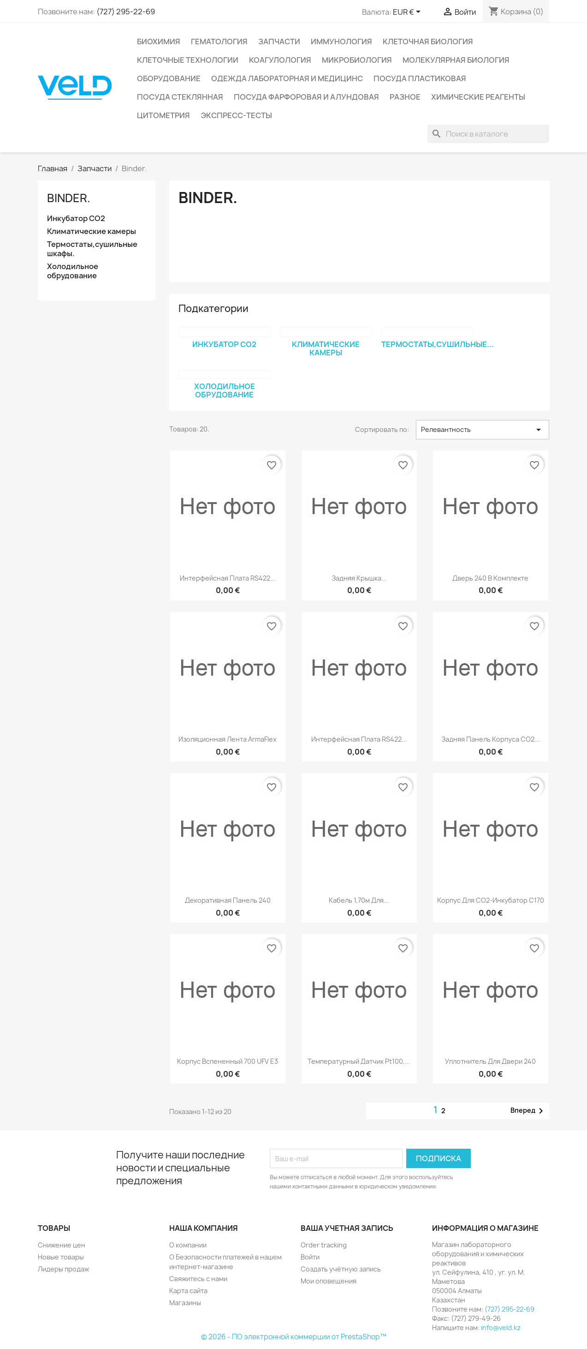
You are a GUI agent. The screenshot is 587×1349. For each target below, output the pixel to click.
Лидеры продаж (63, 1269)
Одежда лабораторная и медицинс (287, 78)
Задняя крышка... (359, 578)
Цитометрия (163, 115)
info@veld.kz (501, 1327)
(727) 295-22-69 (125, 11)
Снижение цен (61, 1245)
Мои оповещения (328, 1281)
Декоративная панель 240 (228, 900)
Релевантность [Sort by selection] (482, 429)
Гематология (219, 41)
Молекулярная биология (456, 60)
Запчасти (279, 41)
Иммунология (341, 41)
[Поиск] (488, 134)
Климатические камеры (91, 231)
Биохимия (158, 41)
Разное (405, 97)
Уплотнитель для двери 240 (490, 1061)
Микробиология (357, 60)
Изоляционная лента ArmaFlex (227, 739)
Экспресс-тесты (236, 115)
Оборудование (169, 78)
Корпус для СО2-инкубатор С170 (490, 900)
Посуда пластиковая (420, 78)
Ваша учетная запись (347, 1228)
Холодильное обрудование (72, 271)
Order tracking (324, 1245)
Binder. (68, 198)
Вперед (528, 1110)
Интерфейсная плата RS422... (228, 578)
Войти (310, 1257)
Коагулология (280, 60)
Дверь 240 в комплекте (490, 578)
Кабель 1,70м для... (359, 900)
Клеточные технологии (187, 60)
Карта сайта (188, 1290)
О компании (188, 1245)
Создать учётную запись (341, 1269)
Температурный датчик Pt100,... (359, 1061)
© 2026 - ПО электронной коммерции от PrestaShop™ (293, 1337)
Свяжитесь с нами (198, 1278)
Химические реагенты (478, 97)
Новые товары (61, 1257)
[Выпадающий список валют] (408, 12)
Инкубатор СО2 (76, 218)
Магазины (185, 1302)
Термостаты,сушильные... (437, 344)
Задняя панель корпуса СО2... (490, 739)
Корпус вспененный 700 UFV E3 (227, 1061)
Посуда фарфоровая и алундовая (306, 97)
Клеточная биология (428, 41)
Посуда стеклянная (180, 97)
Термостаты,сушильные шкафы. (92, 249)
